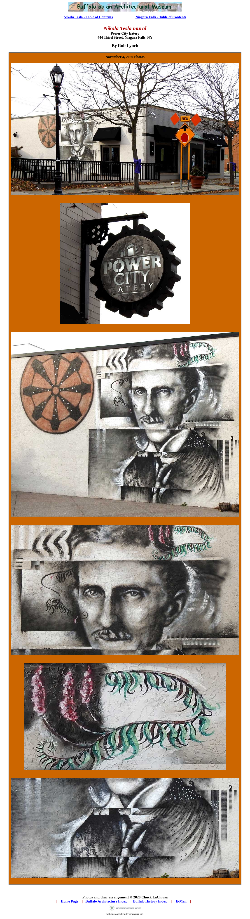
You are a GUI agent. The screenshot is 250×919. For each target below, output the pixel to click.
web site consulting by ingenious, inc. (125, 914)
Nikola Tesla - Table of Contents (88, 17)
